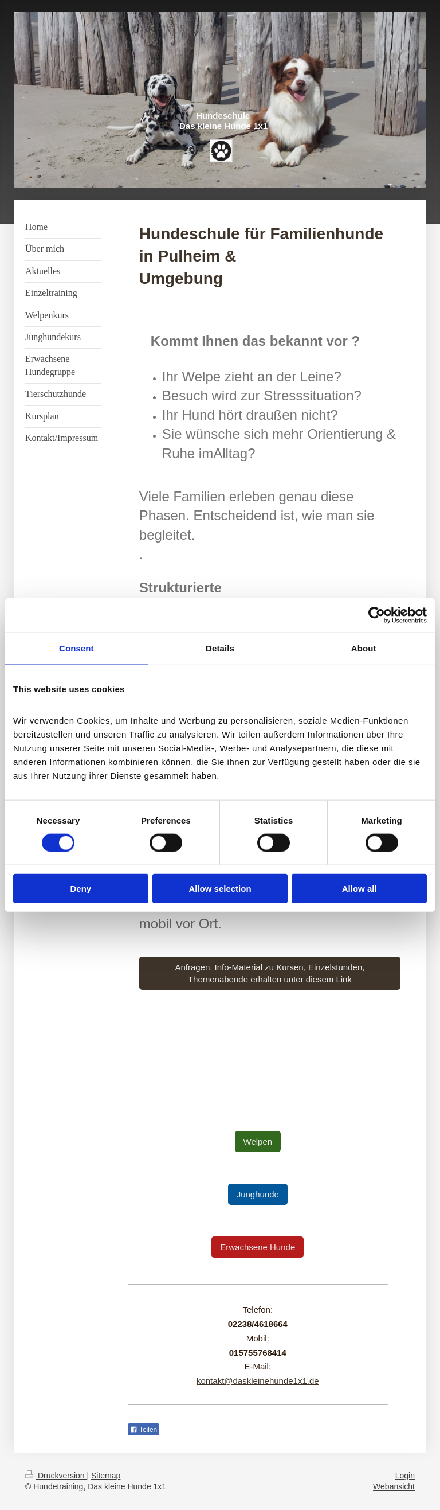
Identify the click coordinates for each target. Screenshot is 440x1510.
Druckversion (56, 1475)
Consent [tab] (76, 648)
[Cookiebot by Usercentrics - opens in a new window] (377, 614)
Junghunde (258, 1194)
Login (405, 1475)
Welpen (258, 1141)
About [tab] (363, 648)
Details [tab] (220, 648)
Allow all (359, 888)
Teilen (143, 1430)
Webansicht (394, 1486)
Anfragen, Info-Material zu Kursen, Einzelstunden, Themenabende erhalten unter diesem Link (269, 973)
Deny (80, 888)
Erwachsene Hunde (257, 1247)
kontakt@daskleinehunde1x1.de (258, 1381)
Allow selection (219, 888)
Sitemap (105, 1475)
